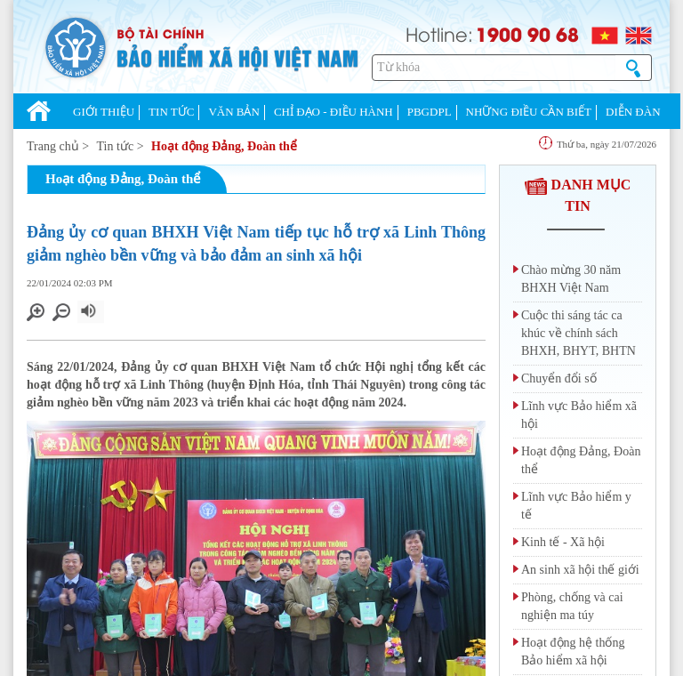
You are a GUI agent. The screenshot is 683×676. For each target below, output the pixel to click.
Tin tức (115, 146)
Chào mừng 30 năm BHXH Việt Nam (571, 278)
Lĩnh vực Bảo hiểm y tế (576, 505)
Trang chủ (53, 146)
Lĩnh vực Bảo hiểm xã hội (579, 415)
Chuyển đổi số (559, 378)
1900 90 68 (527, 33)
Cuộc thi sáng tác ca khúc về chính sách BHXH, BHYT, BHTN (578, 333)
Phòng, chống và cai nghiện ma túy (572, 606)
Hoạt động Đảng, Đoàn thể (224, 146)
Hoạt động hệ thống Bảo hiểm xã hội (572, 651)
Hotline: (439, 33)
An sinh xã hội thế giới (580, 569)
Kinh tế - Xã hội (563, 542)
